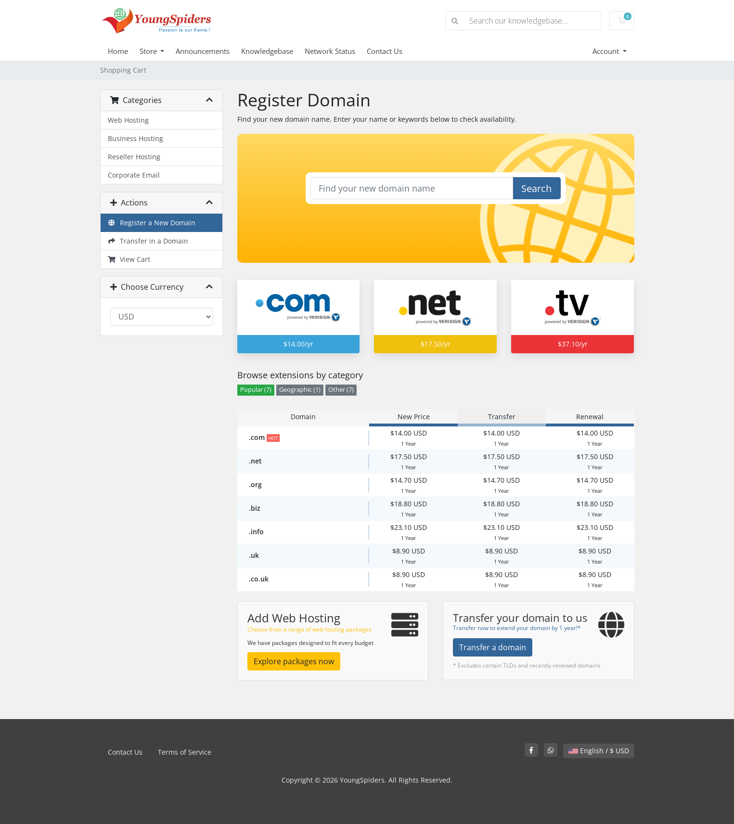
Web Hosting (128, 120)
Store (149, 51)
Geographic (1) (300, 390)
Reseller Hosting (134, 156)
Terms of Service (184, 752)
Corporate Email (134, 175)
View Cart (129, 259)
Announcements (203, 51)
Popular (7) (255, 390)
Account (606, 51)
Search (536, 188)
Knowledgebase (267, 51)
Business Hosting (135, 138)
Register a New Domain (152, 222)
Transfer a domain (492, 647)
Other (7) (341, 390)
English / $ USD (598, 750)
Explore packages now (294, 661)
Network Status (330, 51)
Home (118, 51)
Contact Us (384, 51)
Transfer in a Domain (148, 240)
